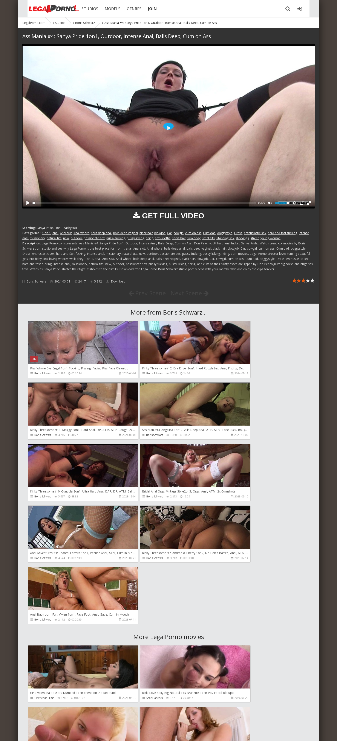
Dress (238, 233)
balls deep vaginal (125, 233)
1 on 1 (46, 233)
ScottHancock (137, 575)
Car (169, 233)
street (255, 238)
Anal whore (81, 233)
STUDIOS (83, 8)
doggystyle (224, 233)
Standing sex (225, 238)
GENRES (127, 8)
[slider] (144, 203)
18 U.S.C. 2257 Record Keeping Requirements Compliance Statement (159, 733)
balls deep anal (101, 233)
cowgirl (179, 233)
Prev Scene (147, 293)
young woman (270, 238)
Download (115, 281)
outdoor (76, 238)
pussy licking (135, 238)
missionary (37, 238)
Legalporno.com (46, 8)
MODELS (106, 8)
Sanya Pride (45, 228)
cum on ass (193, 233)
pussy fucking (115, 238)
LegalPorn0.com (54, 733)
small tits (208, 238)
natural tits (54, 238)
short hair (178, 238)
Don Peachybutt (66, 228)
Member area (52, 721)
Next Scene (189, 293)
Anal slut (66, 233)
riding (149, 238)
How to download (83, 721)
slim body (194, 238)
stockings (242, 238)
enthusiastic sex (255, 233)
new (66, 238)
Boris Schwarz (36, 281)
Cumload (209, 233)
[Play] (28, 202)
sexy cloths (162, 238)
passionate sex (94, 238)
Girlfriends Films (44, 575)
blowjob (159, 233)
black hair (146, 233)
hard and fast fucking (282, 233)
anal (55, 233)
